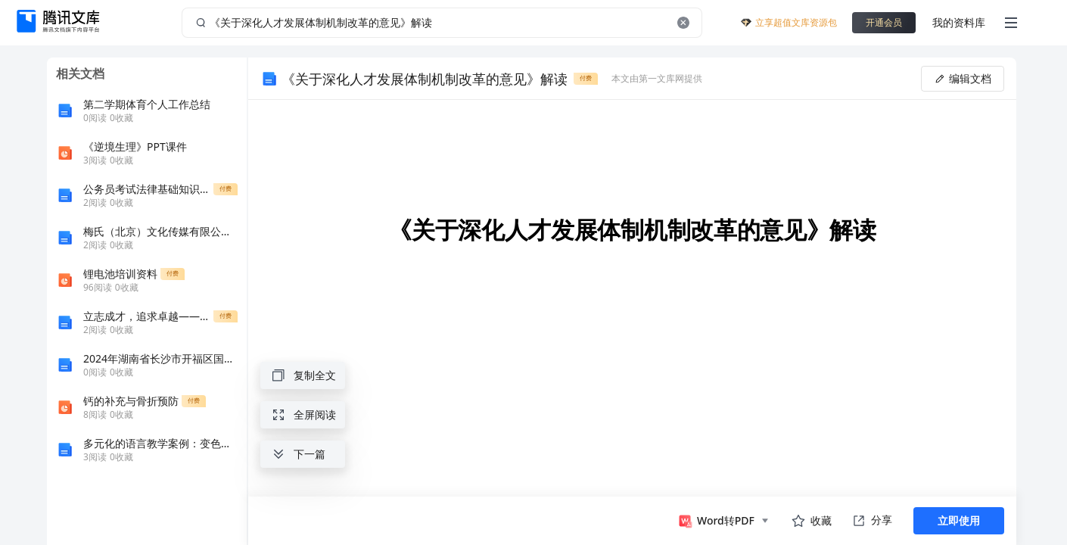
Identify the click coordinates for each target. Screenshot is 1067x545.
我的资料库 (958, 22)
